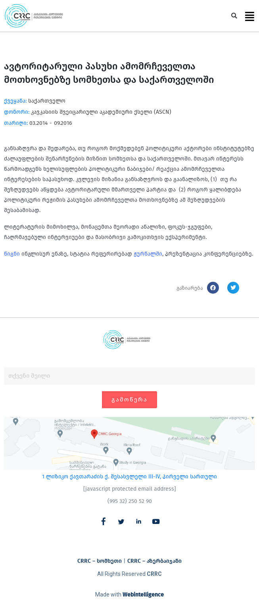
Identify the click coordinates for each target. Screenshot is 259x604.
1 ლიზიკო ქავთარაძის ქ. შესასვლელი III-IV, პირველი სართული (129, 476)
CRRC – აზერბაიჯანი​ (154, 561)
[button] (234, 16)
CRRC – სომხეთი (99, 561)
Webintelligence (143, 594)
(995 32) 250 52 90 (129, 501)
